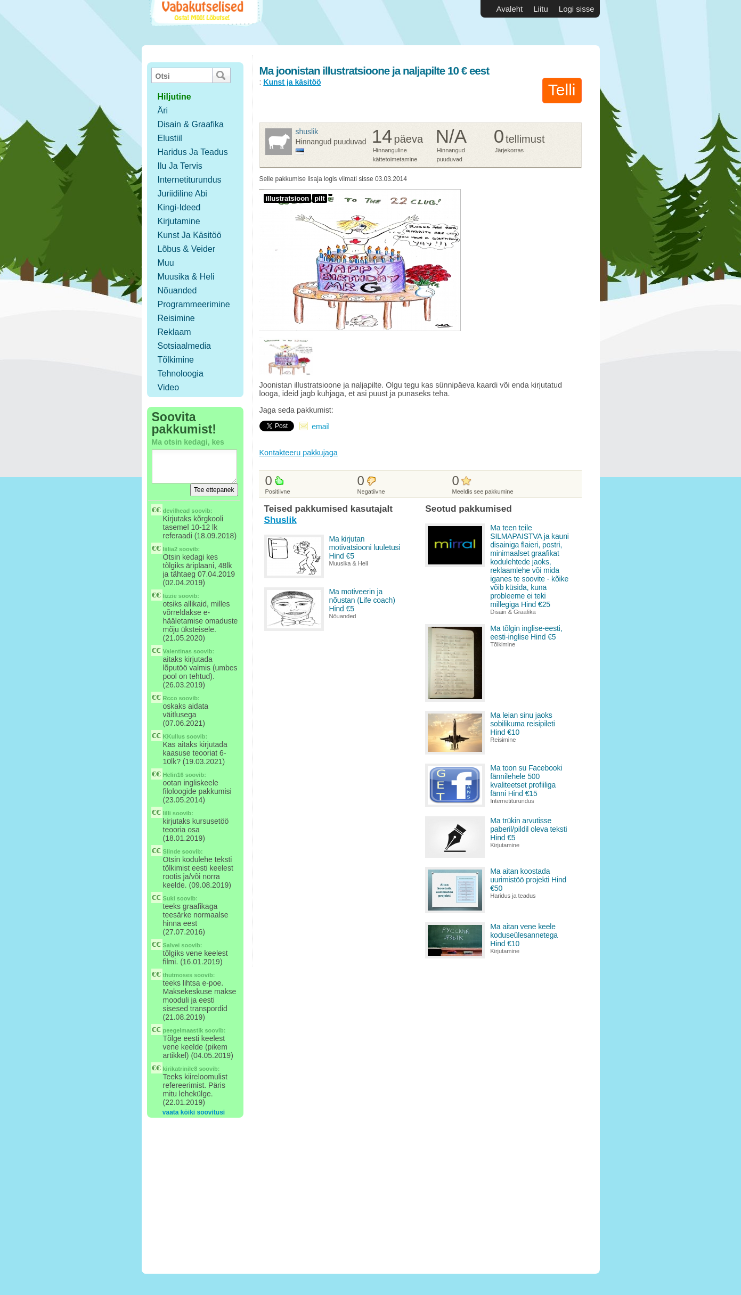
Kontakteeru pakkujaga (298, 452)
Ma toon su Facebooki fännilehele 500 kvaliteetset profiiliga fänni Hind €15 (526, 781)
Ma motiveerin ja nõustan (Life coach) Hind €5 (362, 600)
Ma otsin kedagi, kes (188, 442)
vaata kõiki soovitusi (193, 1112)
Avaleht (509, 8)
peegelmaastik (183, 1030)
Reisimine (176, 318)
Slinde (172, 851)
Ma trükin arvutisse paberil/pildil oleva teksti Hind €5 (528, 829)
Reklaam (174, 332)
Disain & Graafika (191, 124)
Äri (163, 110)
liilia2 (170, 549)
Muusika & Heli (186, 276)
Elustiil (170, 138)
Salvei (171, 945)
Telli (562, 90)
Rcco (170, 698)
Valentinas (177, 651)
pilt (319, 198)
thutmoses (178, 975)
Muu (166, 262)
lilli (167, 813)
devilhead (176, 510)
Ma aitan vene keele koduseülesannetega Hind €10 (524, 935)
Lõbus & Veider (187, 248)
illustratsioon (288, 198)
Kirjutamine (179, 221)
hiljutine (174, 96)
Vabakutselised (205, 22)
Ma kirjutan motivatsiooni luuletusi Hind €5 (365, 547)
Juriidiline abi (182, 193)
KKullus (174, 736)
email (320, 426)
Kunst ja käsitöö (190, 235)
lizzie (170, 596)
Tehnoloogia (180, 373)
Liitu (540, 8)
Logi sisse (577, 8)
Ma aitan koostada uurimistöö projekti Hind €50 (528, 879)
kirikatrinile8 (180, 1068)
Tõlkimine (176, 359)
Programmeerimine (194, 304)
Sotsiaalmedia (184, 345)
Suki (169, 898)
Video (169, 387)
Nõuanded (177, 290)
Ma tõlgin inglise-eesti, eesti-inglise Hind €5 (526, 632)
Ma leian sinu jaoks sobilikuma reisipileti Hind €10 (522, 723)
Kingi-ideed (179, 207)
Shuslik (307, 131)
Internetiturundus (190, 179)
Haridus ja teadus (193, 152)
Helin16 (173, 775)
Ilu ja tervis (180, 165)
